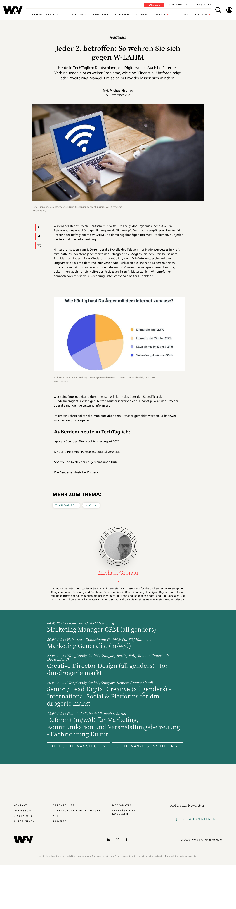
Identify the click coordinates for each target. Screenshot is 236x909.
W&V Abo (155, 4)
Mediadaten (122, 805)
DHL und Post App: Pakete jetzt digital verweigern (89, 452)
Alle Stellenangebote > (79, 746)
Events (160, 14)
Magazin (182, 14)
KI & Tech (122, 14)
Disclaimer (23, 815)
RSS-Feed (60, 821)
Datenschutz (64, 805)
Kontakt (20, 805)
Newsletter (203, 4)
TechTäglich (66, 505)
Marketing (75, 14)
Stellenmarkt (178, 4)
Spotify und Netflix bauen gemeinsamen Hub (85, 462)
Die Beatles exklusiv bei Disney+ (76, 472)
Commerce (101, 14)
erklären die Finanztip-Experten (143, 263)
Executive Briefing (46, 14)
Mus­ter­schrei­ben (119, 401)
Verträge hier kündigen (124, 812)
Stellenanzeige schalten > (147, 746)
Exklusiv (201, 14)
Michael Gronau (121, 90)
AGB (56, 815)
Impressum (23, 810)
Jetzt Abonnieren (196, 819)
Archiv (91, 505)
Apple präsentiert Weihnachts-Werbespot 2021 (86, 441)
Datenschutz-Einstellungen (77, 810)
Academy (142, 14)
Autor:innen (24, 821)
